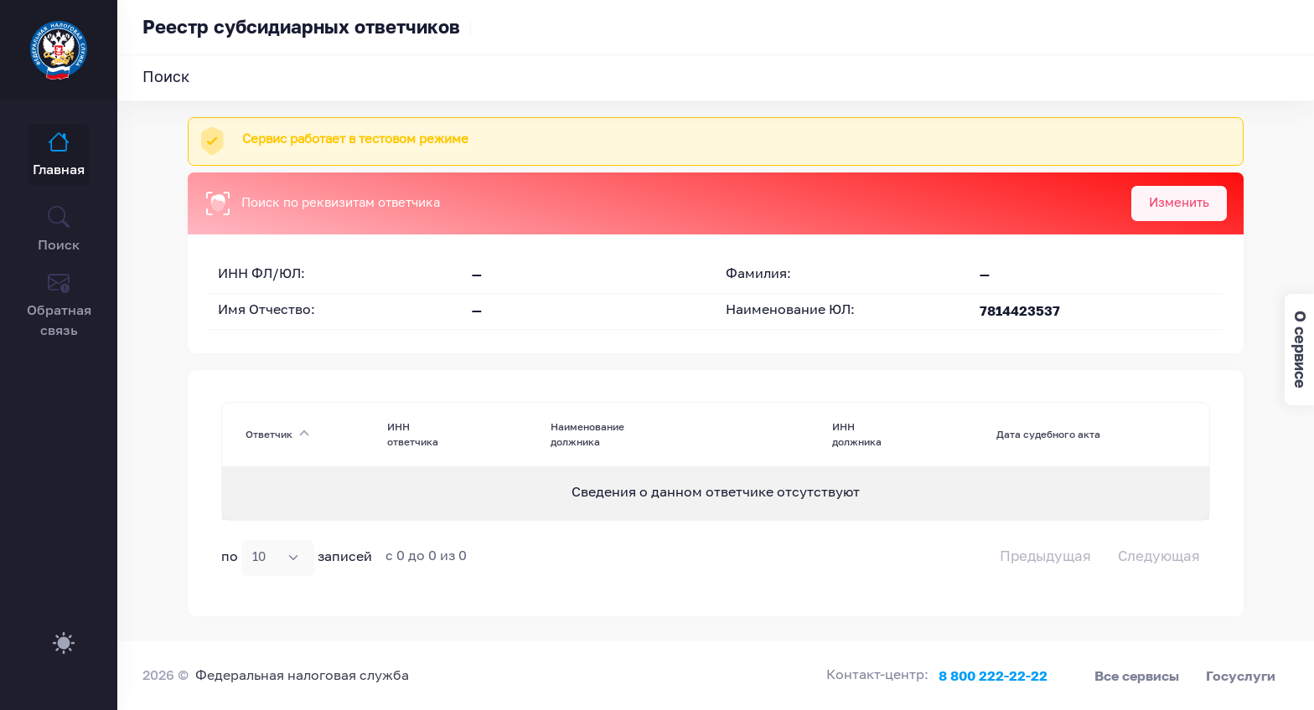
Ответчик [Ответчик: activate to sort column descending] (269, 434)
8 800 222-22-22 (993, 675)
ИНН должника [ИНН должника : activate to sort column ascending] (857, 434)
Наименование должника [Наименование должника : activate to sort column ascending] (587, 434)
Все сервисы (1136, 675)
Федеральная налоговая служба (302, 676)
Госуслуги (1240, 675)
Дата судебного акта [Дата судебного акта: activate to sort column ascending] (1048, 434)
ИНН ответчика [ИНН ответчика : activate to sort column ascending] (412, 434)
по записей (296, 557)
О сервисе (1300, 349)
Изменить (1179, 203)
